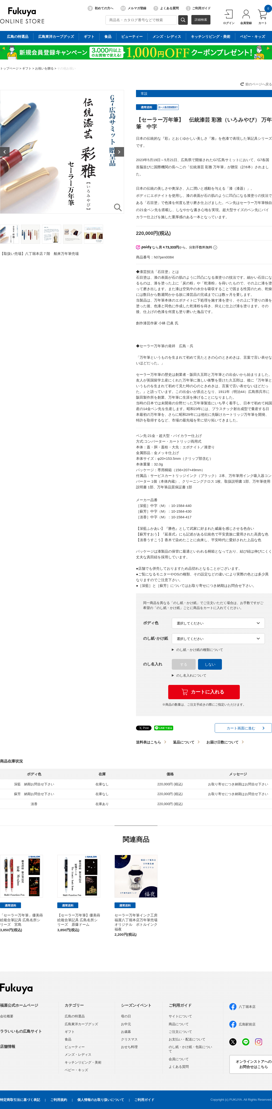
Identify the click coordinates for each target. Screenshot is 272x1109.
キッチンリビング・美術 (83, 1062)
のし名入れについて (189, 675)
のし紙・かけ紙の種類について (197, 650)
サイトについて (180, 1016)
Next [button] (119, 152)
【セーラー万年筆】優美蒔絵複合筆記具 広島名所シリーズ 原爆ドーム (78, 919)
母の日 (126, 1016)
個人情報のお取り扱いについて (100, 1100)
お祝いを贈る (44, 68)
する (183, 664)
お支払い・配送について (187, 1039)
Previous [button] (5, 152)
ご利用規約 (58, 1100)
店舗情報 (7, 1047)
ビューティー (75, 1047)
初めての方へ (100, 8)
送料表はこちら (148, 742)
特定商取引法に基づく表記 (20, 1100)
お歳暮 (126, 1032)
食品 (68, 1039)
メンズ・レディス (78, 1054)
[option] (62, 152)
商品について (179, 1024)
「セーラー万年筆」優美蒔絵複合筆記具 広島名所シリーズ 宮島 (21, 919)
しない (210, 664)
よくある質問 (166, 8)
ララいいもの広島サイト (21, 1031)
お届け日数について (222, 742)
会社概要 (6, 1016)
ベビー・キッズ (76, 1070)
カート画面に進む (241, 728)
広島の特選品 (75, 1016)
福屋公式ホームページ (19, 1005)
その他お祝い (66, 68)
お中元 (126, 1024)
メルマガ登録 (133, 8)
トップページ (9, 68)
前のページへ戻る (258, 84)
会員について (179, 1059)
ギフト (26, 68)
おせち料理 (129, 1047)
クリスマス (129, 1039)
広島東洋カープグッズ (81, 1024)
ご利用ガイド (198, 8)
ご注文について (180, 1032)
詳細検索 (201, 19)
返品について (183, 742)
